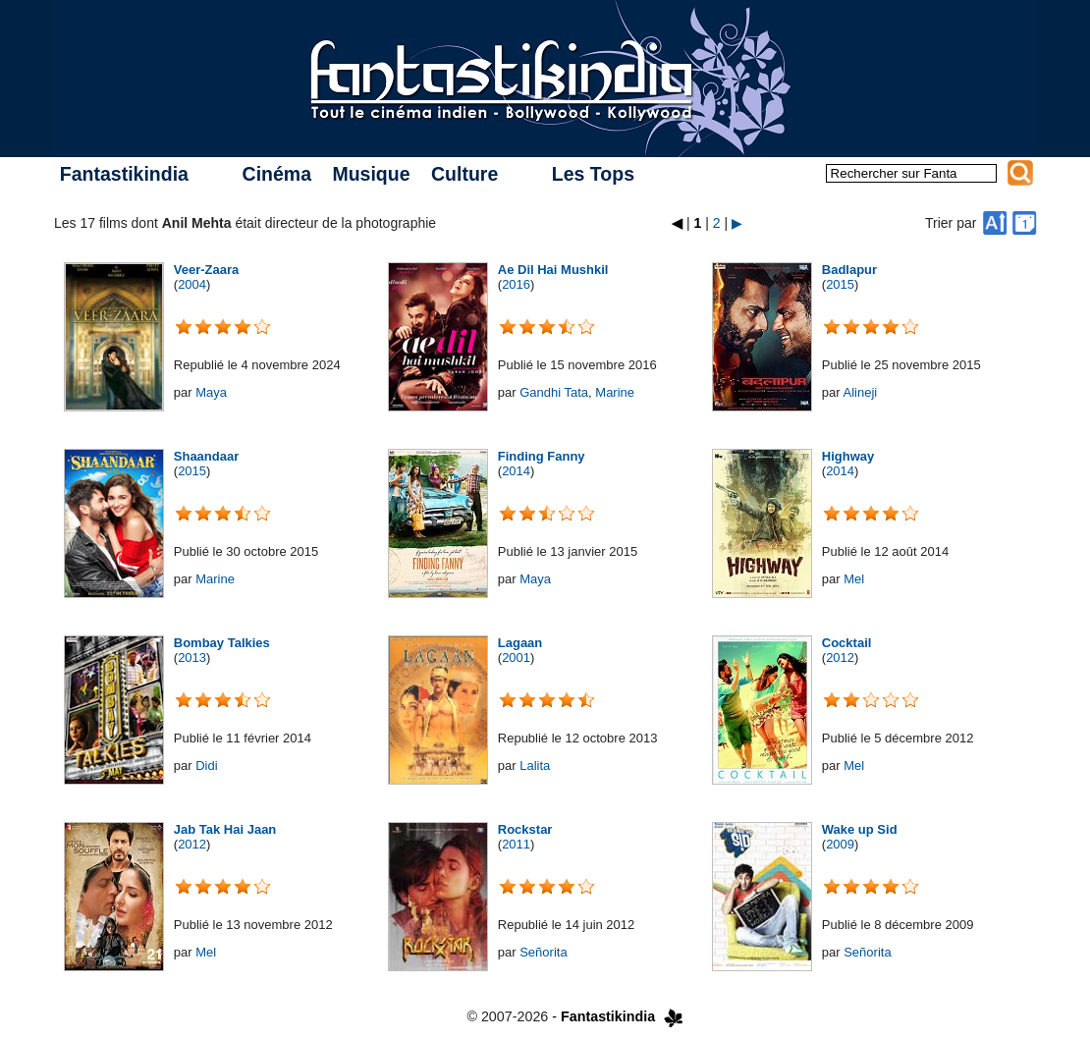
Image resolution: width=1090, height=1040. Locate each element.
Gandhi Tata (553, 392)
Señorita (543, 952)
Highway (848, 456)
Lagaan (520, 642)
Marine (614, 392)
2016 (516, 284)
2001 (516, 657)
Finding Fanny (541, 456)
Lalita (534, 765)
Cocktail (847, 642)
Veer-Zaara (207, 269)
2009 (840, 844)
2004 (192, 284)
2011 (516, 844)
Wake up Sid (860, 829)
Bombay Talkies (222, 642)
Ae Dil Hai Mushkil (553, 269)
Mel (854, 579)
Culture (464, 174)
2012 (840, 657)
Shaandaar (206, 456)
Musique (370, 174)
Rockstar (525, 829)
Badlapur (849, 269)
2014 (516, 471)
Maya (211, 392)
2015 (840, 284)
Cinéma (277, 174)
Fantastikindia (124, 174)
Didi (206, 765)
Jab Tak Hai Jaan (225, 829)
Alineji (860, 392)
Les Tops (593, 174)
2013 (192, 657)
